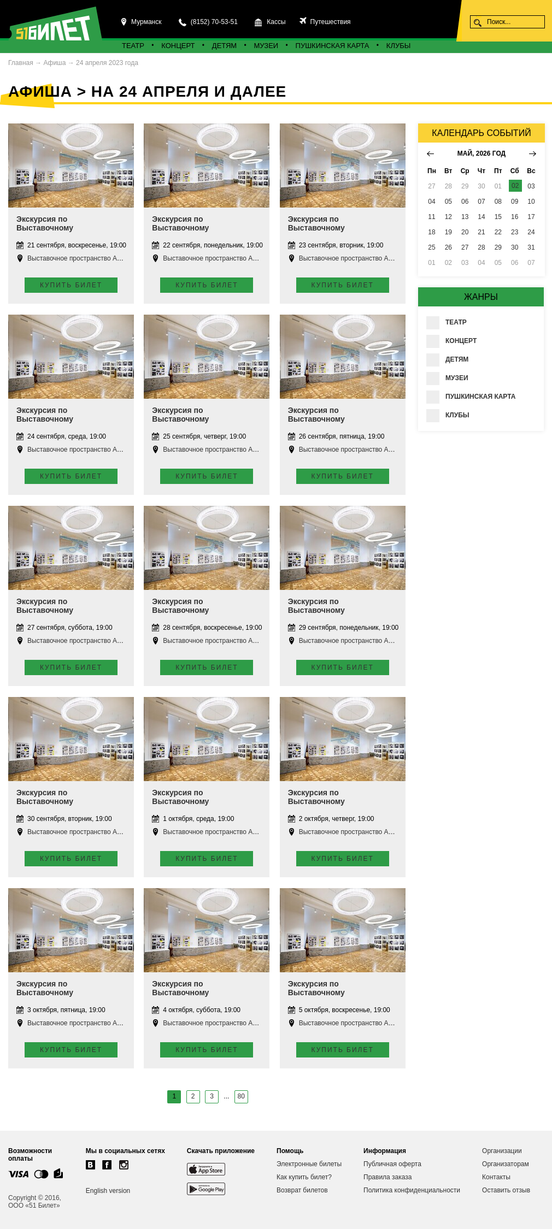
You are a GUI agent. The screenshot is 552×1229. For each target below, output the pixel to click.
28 (481, 247)
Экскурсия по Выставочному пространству (44, 228)
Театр (133, 46)
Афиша (54, 63)
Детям (224, 46)
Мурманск (146, 22)
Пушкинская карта (332, 46)
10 (531, 201)
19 (448, 232)
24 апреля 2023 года (107, 63)
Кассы (276, 22)
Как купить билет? (304, 1177)
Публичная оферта (392, 1164)
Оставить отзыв (506, 1190)
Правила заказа (387, 1177)
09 (514, 201)
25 (431, 247)
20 (464, 232)
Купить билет (71, 285)
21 (481, 232)
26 (448, 247)
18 (431, 232)
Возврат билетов (302, 1190)
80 (241, 1096)
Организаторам (505, 1164)
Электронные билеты (309, 1164)
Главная (20, 63)
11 (431, 217)
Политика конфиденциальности (411, 1190)
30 (514, 247)
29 (498, 247)
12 (448, 217)
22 (498, 232)
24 (531, 232)
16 (514, 217)
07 (481, 201)
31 (531, 247)
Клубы (398, 46)
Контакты (496, 1177)
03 (531, 186)
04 (431, 201)
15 (498, 217)
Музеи (266, 46)
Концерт (178, 46)
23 (514, 232)
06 (464, 201)
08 (498, 201)
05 (448, 201)
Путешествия (329, 22)
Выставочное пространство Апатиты (82, 258)
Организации (502, 1151)
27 (464, 247)
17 (531, 217)
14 (481, 217)
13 (464, 217)
